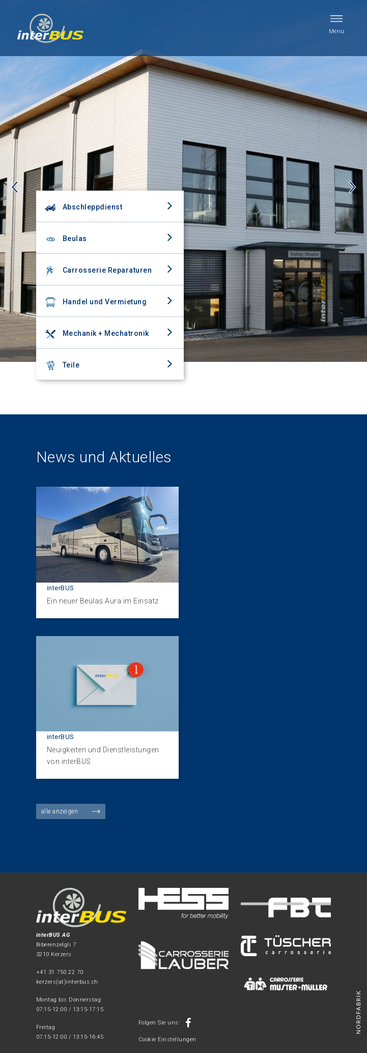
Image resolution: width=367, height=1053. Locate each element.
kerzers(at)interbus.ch (67, 982)
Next (352, 187)
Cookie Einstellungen (167, 1039)
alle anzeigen (59, 811)
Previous (14, 187)
